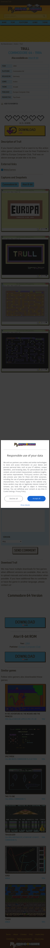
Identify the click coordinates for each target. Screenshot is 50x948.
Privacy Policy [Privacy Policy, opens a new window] (21, 491)
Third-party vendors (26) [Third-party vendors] (33, 474)
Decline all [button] (13, 499)
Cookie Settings (9, 491)
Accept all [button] (36, 498)
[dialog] (25, 474)
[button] (25, 505)
